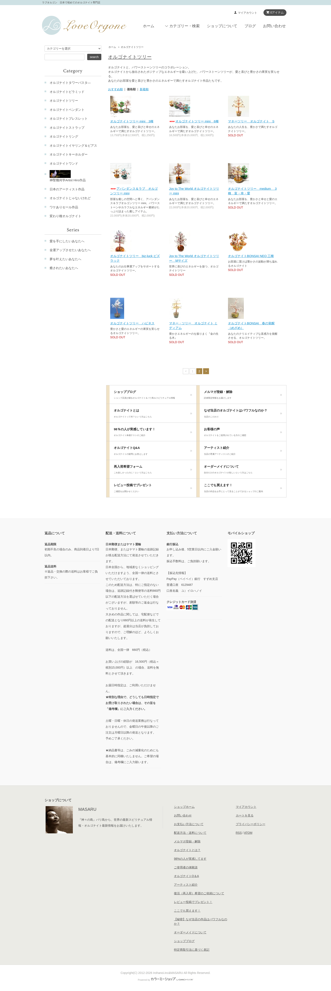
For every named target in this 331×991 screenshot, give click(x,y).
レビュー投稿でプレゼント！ (193, 902)
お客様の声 (243, 433)
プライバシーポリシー (250, 824)
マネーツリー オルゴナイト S (251, 121)
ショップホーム (184, 806)
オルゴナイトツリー (132, 47)
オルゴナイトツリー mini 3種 (131, 121)
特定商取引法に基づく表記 (191, 949)
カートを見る (245, 815)
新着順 (144, 89)
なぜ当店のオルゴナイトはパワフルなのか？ (243, 414)
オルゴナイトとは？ (187, 850)
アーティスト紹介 (243, 452)
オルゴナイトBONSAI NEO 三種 (251, 256)
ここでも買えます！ (243, 489)
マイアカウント (247, 12)
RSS (239, 832)
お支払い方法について (188, 824)
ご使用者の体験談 (186, 867)
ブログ (250, 26)
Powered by (165, 980)
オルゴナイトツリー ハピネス (132, 323)
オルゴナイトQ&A (153, 452)
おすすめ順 (115, 89)
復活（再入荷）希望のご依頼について (199, 893)
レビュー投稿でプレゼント (153, 489)
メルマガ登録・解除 (243, 396)
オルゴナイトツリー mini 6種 (194, 121)
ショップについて (222, 26)
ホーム (148, 26)
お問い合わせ (274, 26)
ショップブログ (153, 396)
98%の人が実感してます (190, 858)
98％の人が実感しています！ (153, 433)
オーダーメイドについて (243, 471)
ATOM (248, 832)
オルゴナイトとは (153, 414)
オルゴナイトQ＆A (186, 876)
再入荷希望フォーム (153, 471)
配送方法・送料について (190, 832)
